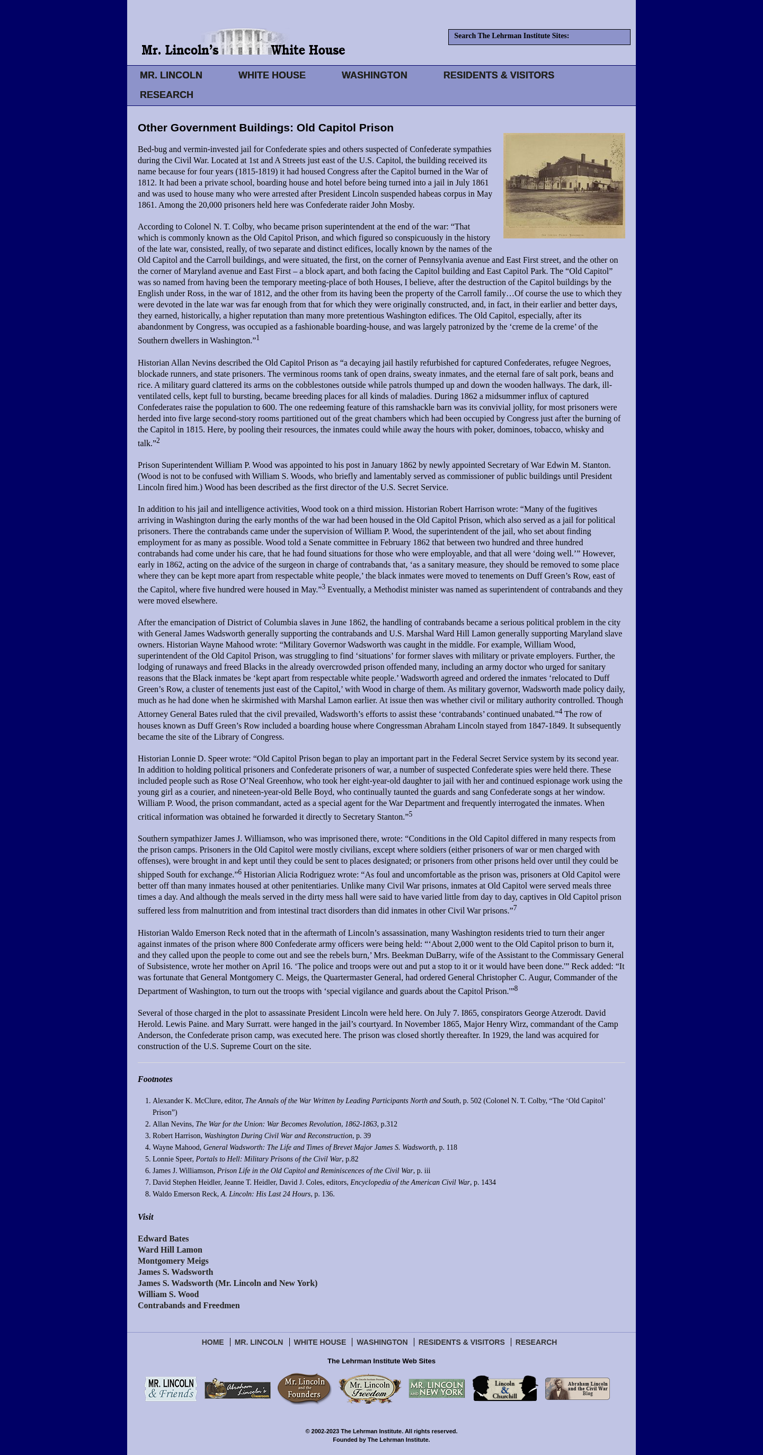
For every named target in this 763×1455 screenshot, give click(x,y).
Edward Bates (163, 1238)
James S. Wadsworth (175, 1271)
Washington (382, 1342)
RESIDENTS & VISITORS (499, 75)
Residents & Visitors (462, 1342)
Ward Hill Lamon (170, 1249)
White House (320, 1342)
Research (536, 1342)
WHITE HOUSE (272, 75)
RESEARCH (166, 95)
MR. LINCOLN (171, 75)
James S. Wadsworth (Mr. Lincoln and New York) (227, 1283)
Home (213, 1342)
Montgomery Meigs (173, 1260)
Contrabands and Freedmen (189, 1305)
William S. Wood (168, 1294)
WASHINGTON (374, 75)
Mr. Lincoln (259, 1342)
